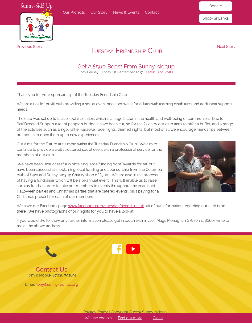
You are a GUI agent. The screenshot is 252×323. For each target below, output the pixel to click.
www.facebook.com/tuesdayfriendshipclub (106, 206)
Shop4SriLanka (215, 18)
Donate (215, 6)
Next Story (226, 46)
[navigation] (126, 12)
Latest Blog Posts (159, 72)
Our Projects (74, 12)
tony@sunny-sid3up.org (57, 284)
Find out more (130, 318)
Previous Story (29, 46)
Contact (152, 12)
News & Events (126, 12)
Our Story (99, 12)
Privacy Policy (95, 312)
